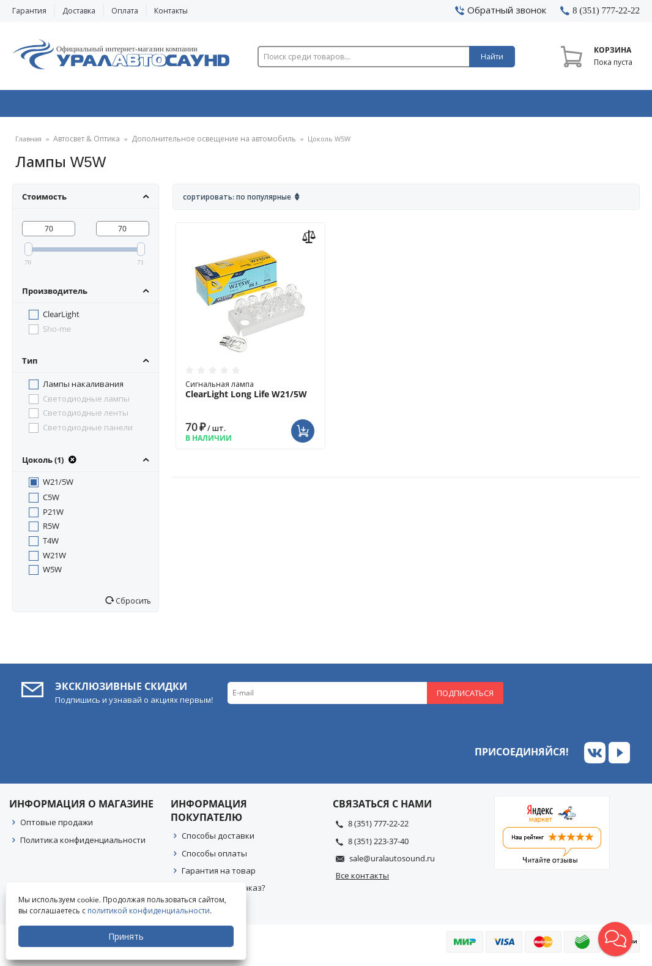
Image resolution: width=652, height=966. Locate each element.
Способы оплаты (214, 857)
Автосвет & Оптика (456, 105)
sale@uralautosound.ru (392, 862)
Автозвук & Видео (74, 105)
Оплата (124, 11)
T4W (51, 544)
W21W (54, 559)
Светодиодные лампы (86, 402)
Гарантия (29, 11)
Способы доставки (218, 839)
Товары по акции (581, 105)
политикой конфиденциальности (149, 910)
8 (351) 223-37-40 (378, 845)
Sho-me (57, 333)
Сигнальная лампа (250, 393)
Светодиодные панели (88, 431)
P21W (53, 516)
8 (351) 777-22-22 (378, 827)
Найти (492, 56)
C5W (51, 501)
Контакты (171, 11)
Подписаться (465, 697)
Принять (126, 936)
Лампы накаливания (83, 388)
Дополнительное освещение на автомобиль (203, 143)
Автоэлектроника (329, 105)
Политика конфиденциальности (83, 844)
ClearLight (61, 318)
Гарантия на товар (219, 874)
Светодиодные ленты (85, 416)
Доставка (78, 11)
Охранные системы (202, 105)
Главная (28, 143)
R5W (51, 530)
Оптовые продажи (56, 826)
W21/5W (58, 486)
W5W (52, 573)
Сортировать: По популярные (237, 201)
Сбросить (132, 605)
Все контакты (362, 879)
